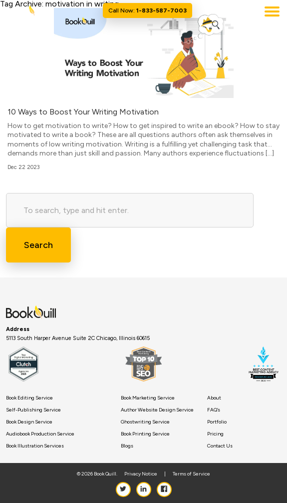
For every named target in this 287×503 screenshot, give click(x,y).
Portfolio (217, 422)
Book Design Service (29, 422)
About (214, 398)
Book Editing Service (29, 398)
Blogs (127, 446)
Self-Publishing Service (33, 410)
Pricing (215, 434)
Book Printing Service (145, 434)
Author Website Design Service (157, 410)
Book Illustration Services (35, 446)
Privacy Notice (140, 474)
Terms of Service (191, 474)
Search (38, 245)
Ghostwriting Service (145, 422)
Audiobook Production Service (40, 434)
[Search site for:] (130, 210)
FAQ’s (213, 410)
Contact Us (220, 446)
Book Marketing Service (148, 398)
